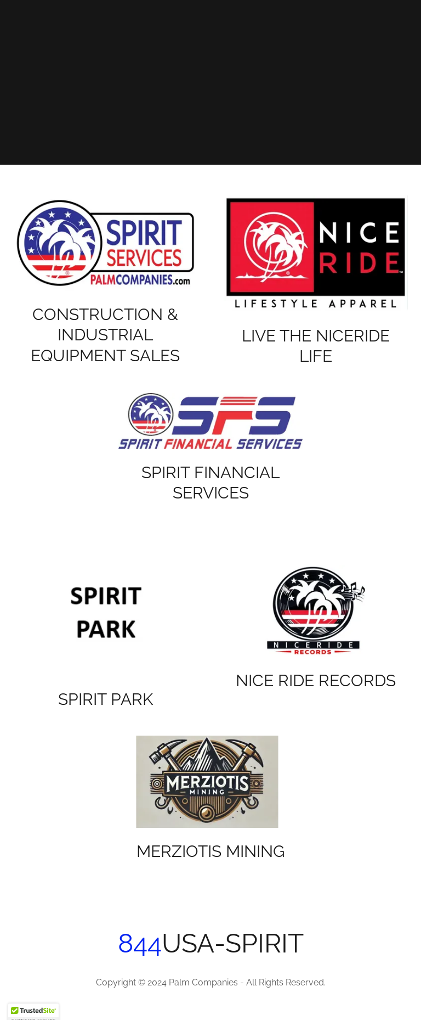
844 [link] (140, 943)
